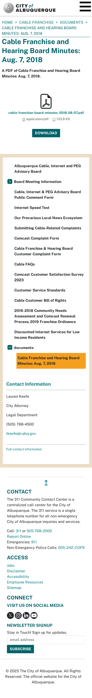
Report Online (19, 536)
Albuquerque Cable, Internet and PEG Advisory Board (47, 169)
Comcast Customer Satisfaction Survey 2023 (49, 277)
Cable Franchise (36, 22)
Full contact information (24, 449)
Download (46, 133)
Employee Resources (25, 582)
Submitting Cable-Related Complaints (47, 228)
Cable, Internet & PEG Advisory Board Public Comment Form (47, 195)
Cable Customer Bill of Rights (40, 300)
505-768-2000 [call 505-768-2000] (39, 531)
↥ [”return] (46, 482)
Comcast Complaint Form (36, 238)
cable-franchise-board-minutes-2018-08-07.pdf (46, 113)
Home (7, 22)
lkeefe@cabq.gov (21, 433)
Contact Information (28, 384)
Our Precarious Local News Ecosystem (48, 218)
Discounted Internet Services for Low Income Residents (47, 335)
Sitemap (14, 588)
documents (71, 22)
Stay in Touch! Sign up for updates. (37, 632)
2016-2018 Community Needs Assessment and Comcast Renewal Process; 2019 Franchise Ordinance (45, 316)
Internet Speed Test (31, 207)
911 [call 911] (34, 542)
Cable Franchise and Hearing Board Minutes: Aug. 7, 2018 (49, 361)
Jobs (11, 565)
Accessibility (18, 576)
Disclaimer (16, 571)
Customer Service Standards (39, 290)
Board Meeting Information (37, 181)
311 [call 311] (18, 531)
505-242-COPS (71, 547)
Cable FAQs (24, 264)
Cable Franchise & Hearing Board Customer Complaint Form (43, 251)
